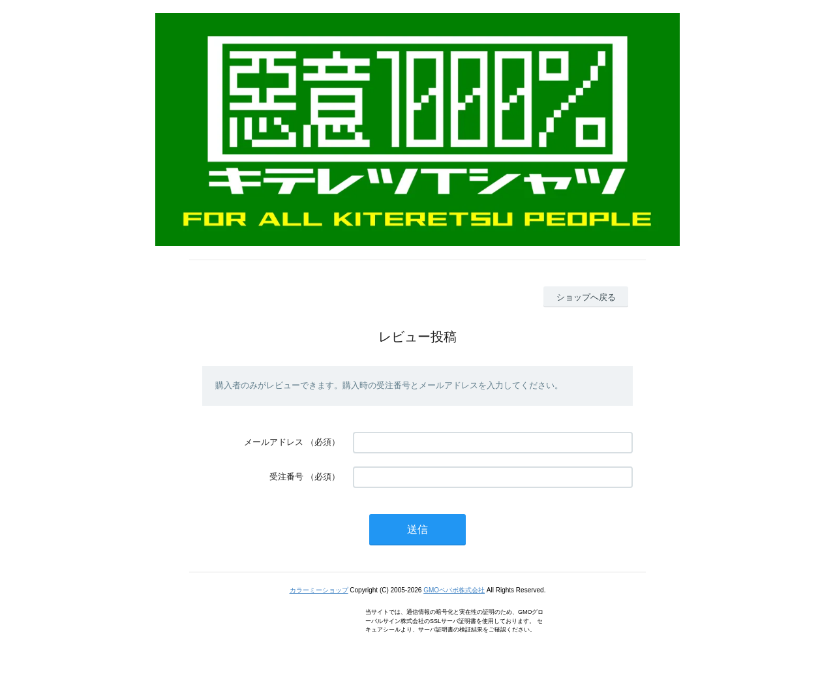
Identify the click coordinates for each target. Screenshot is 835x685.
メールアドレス (273, 442)
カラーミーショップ (319, 590)
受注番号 (286, 476)
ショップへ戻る (586, 297)
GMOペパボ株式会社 (454, 590)
